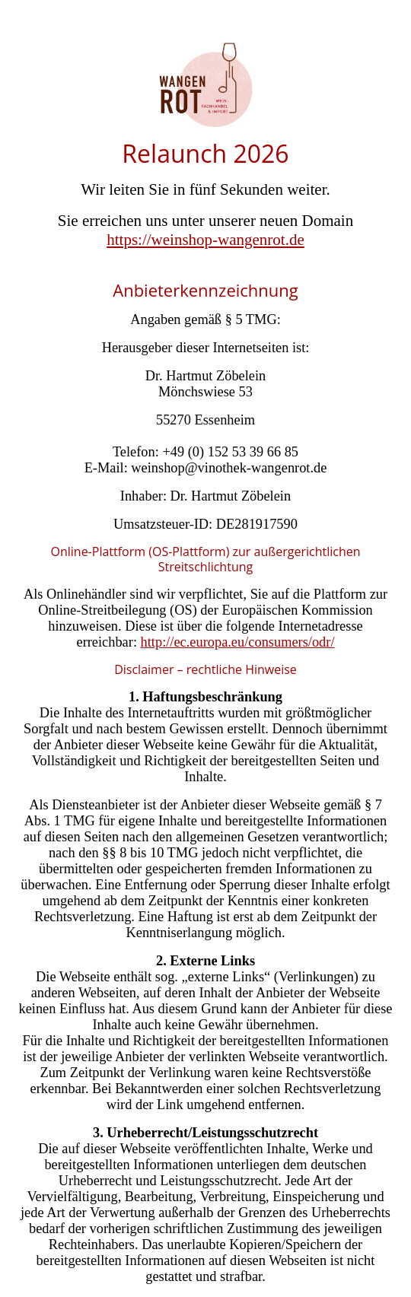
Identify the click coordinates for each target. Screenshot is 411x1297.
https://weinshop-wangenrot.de (205, 239)
